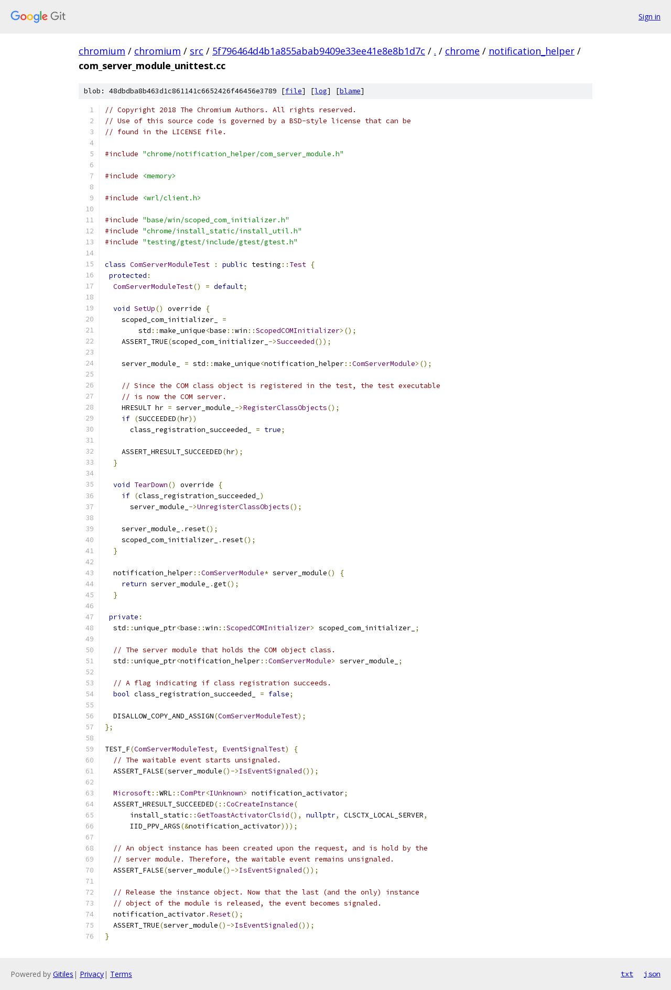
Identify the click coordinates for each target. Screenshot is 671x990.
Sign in (649, 16)
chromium (102, 51)
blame (350, 91)
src (196, 51)
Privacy (92, 974)
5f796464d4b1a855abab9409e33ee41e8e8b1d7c (318, 51)
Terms (121, 974)
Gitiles (63, 974)
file (293, 91)
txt (627, 973)
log (321, 91)
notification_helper (532, 51)
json (652, 973)
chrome (462, 51)
